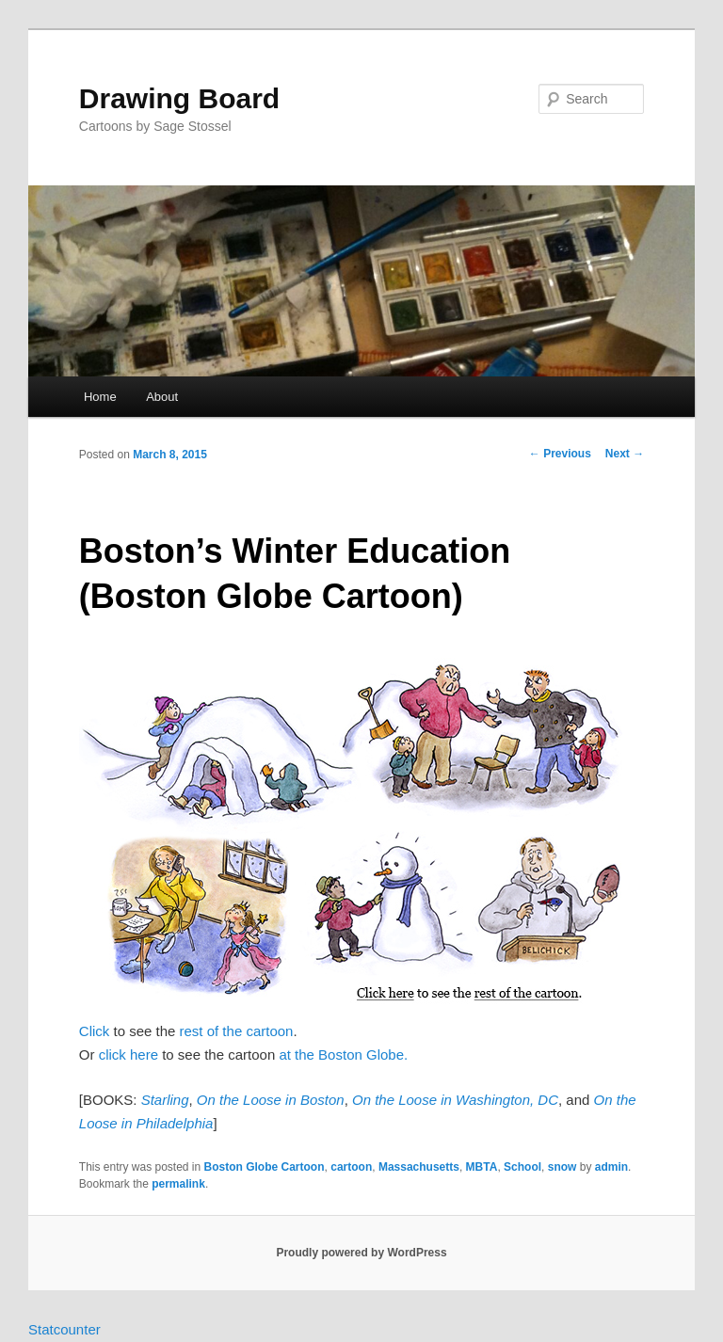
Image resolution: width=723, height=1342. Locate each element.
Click (94, 1031)
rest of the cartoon (237, 1031)
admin (611, 1167)
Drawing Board (179, 98)
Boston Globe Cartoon (264, 1167)
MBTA (482, 1167)
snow (562, 1167)
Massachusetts (418, 1167)
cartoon (351, 1167)
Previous (560, 453)
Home (100, 397)
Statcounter (64, 1329)
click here (128, 1054)
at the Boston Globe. (343, 1054)
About (162, 397)
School (522, 1167)
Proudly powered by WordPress (361, 1252)
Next (624, 453)
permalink (178, 1183)
